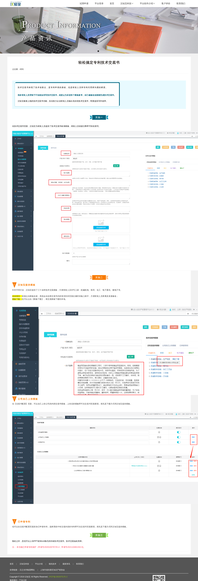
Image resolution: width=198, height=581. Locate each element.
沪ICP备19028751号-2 (58, 577)
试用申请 (84, 3)
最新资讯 (66, 564)
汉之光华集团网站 (27, 570)
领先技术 (52, 564)
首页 (112, 3)
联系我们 (181, 3)
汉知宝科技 (127, 3)
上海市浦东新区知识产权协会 (52, 570)
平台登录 (99, 3)
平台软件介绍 (147, 3)
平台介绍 (39, 564)
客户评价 (165, 3)
